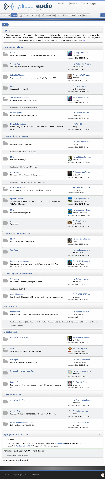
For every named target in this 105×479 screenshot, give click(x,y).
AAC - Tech (22, 152)
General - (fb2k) (24, 322)
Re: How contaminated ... (82, 360)
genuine (78, 190)
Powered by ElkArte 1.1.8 (8, 475)
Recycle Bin (15, 382)
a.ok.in (77, 403)
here (83, 40)
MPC (12, 210)
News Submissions (18, 124)
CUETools (22, 289)
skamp (77, 385)
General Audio (16, 64)
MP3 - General (23, 167)
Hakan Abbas (79, 264)
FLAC (12, 239)
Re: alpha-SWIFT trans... (82, 75)
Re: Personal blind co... (81, 113)
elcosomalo (79, 315)
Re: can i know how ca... (82, 239)
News (12, 53)
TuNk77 (77, 374)
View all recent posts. (51, 446)
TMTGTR (78, 224)
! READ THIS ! (78, 124)
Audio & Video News (18, 400)
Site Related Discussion (19, 97)
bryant (77, 78)
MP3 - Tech (33, 167)
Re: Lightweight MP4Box (82, 142)
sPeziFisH (78, 160)
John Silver (79, 253)
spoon (77, 414)
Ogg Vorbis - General (25, 182)
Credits (18, 475)
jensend (77, 115)
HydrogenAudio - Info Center (17, 434)
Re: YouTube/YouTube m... (83, 400)
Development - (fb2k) (66, 322)
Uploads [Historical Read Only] (22, 371)
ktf (76, 241)
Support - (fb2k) (35, 322)
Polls (12, 86)
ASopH (26, 455)
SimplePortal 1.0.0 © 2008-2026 (30, 475)
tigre (76, 127)
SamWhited (79, 175)
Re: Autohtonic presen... (82, 337)
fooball (77, 340)
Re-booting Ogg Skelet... (82, 172)
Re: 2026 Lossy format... (82, 86)
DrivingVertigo (80, 89)
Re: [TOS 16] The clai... (81, 382)
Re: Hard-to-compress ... (82, 371)
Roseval (77, 282)
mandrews (78, 425)
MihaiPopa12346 (81, 201)
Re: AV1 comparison (80, 411)
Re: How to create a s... (81, 422)
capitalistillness (80, 362)
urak (76, 144)
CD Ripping (14, 279)
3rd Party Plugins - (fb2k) (50, 322)
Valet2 (77, 297)
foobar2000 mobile (17, 326)
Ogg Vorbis (14, 172)
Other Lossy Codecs (18, 187)
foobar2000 (15, 312)
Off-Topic (14, 360)
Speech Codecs (16, 199)
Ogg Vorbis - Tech (39, 182)
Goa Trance (79, 67)
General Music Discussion (20, 337)
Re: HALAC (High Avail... (82, 261)
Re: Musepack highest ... (82, 210)
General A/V (15, 411)
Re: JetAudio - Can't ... (81, 279)
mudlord (78, 55)
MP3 (12, 157)
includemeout (80, 351)
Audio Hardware (16, 294)
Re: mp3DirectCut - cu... (82, 157)
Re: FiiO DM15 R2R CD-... (82, 294)
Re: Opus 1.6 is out (80, 221)
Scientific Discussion (18, 75)
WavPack (14, 250)
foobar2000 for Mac (91, 322)
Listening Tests (16, 113)
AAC (12, 142)
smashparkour (60, 443)
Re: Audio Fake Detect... (82, 64)
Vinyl (12, 348)
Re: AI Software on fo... (81, 97)
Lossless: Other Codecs (19, 261)
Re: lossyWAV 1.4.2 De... (82, 187)
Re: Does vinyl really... (81, 348)
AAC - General (31, 152)
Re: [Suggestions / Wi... (81, 312)
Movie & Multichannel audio (21, 422)
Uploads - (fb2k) (79, 322)
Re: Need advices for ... (81, 250)
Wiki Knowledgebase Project (28, 108)
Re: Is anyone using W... (82, 199)
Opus (12, 221)
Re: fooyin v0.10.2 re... (81, 53)
